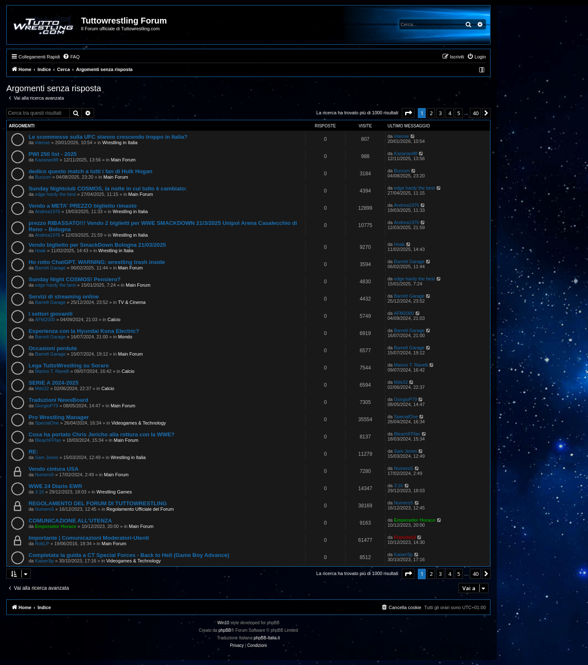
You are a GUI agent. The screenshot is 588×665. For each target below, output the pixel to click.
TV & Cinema (131, 302)
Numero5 (44, 474)
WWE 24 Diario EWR (55, 486)
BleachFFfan (48, 440)
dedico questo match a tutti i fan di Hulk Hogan (91, 171)
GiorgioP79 (46, 405)
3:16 (39, 491)
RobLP (42, 543)
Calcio (114, 319)
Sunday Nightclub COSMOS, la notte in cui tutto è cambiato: (108, 188)
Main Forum (123, 159)
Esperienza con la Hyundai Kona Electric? (84, 331)
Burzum (43, 176)
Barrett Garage (50, 267)
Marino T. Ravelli (52, 371)
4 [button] (449, 113)
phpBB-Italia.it (267, 638)
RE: (33, 452)
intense (42, 142)
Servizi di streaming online (64, 296)
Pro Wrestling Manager (59, 417)
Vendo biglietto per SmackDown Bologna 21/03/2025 (97, 245)
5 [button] (458, 113)
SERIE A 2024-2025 (54, 383)
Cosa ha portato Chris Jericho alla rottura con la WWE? (101, 434)
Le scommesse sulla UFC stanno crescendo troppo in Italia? (108, 137)
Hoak (40, 250)
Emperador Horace (55, 526)
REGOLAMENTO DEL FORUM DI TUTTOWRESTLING (98, 503)
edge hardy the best (55, 194)
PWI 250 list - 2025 (52, 154)
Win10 (223, 622)
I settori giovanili (51, 314)
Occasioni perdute (53, 348)
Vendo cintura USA (54, 469)
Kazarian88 (46, 159)
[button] (408, 113)
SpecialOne (47, 422)
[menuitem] (71, 57)
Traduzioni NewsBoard (58, 400)
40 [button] (475, 113)
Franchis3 (405, 537)
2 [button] (431, 113)
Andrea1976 (47, 211)
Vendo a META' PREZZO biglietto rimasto (83, 206)
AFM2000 (45, 319)
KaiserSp (44, 560)
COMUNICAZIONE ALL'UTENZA (70, 520)
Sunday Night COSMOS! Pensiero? (75, 279)
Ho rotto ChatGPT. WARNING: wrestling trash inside (97, 262)
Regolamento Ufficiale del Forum (140, 509)
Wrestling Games (114, 491)
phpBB (225, 630)
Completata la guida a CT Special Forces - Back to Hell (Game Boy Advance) (129, 555)
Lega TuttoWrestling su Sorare (69, 365)
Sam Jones (46, 457)
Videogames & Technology (138, 422)
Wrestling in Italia (120, 142)
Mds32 (42, 388)
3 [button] (440, 113)
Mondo (125, 336)
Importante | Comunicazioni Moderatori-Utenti (89, 538)
